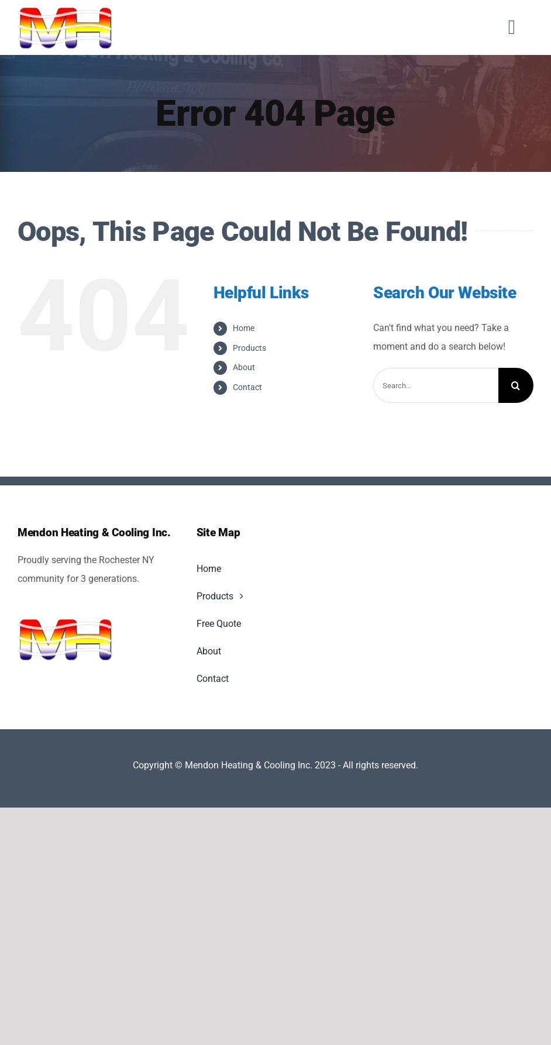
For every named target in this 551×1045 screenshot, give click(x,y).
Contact (247, 387)
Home (243, 328)
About (244, 367)
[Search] (515, 385)
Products (249, 348)
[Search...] (435, 385)
